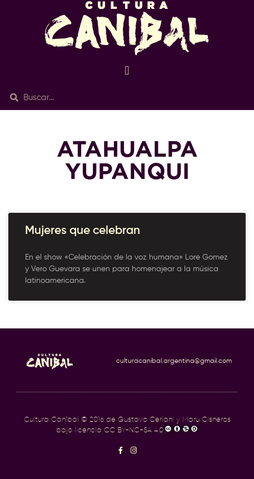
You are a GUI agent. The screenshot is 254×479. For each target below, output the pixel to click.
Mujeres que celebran (82, 231)
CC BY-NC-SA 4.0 (133, 430)
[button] (127, 70)
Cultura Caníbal (51, 419)
